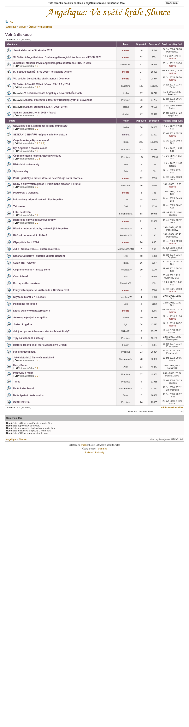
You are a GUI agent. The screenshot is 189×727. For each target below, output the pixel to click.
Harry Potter (20, 365)
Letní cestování (22, 212)
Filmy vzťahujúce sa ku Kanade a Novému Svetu (41, 290)
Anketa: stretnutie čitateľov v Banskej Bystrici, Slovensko (58, 100)
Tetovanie (19, 206)
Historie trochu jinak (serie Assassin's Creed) (40, 344)
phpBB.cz (102, 449)
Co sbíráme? (20, 276)
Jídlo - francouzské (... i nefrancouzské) (36, 249)
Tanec (16, 381)
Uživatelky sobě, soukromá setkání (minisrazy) (40, 125)
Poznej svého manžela (26, 283)
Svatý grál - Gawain (24, 262)
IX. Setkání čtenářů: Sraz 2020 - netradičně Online (42, 71)
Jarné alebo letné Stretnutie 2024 (32, 50)
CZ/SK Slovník (21, 402)
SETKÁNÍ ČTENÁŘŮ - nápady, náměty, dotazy (40, 134)
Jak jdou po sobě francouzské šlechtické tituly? (41, 331)
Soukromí (89, 452)
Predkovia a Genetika (25, 192)
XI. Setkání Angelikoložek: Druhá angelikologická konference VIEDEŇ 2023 (57, 57)
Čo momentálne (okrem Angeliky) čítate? (37, 155)
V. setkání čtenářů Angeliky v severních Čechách (53, 93)
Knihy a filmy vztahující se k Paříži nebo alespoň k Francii (47, 184)
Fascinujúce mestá (24, 351)
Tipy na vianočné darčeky (28, 338)
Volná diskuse (18, 34)
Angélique (11, 439)
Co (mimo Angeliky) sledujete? (31, 140)
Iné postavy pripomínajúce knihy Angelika (38, 199)
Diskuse (22, 439)
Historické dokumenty (26, 164)
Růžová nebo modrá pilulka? (30, 235)
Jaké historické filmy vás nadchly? (33, 357)
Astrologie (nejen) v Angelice (30, 317)
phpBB (84, 445)
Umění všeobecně (23, 388)
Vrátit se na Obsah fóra (172, 407)
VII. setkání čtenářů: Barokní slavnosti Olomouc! (41, 78)
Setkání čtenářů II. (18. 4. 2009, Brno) (45, 106)
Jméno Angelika (22, 324)
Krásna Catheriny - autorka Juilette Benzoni (39, 256)
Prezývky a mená (23, 372)
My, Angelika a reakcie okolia (30, 148)
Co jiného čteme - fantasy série (31, 269)
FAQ (9, 22)
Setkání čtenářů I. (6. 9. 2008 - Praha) (34, 112)
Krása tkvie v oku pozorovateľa (31, 310)
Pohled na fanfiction (25, 303)
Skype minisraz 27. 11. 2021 (29, 297)
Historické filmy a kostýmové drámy (34, 219)
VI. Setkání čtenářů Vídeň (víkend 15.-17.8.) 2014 (41, 84)
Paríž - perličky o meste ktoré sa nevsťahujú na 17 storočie (48, 178)
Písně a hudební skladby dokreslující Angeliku (40, 228)
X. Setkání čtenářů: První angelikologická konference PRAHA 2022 (52, 63)
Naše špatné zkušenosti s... (29, 395)
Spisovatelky (20, 171)
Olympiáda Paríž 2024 (26, 242)
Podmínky (99, 452)
